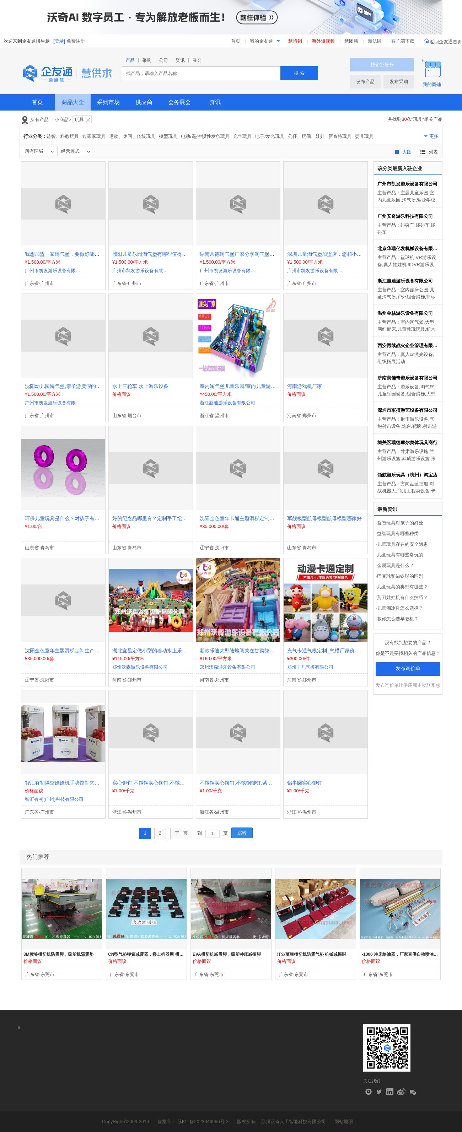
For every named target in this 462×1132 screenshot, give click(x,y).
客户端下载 (403, 41)
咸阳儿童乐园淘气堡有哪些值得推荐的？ (157, 254)
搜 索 (299, 73)
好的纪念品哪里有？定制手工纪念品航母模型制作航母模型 (177, 518)
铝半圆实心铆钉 (304, 783)
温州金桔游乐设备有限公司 (405, 313)
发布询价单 (408, 668)
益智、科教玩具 (63, 136)
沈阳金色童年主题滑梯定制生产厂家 (64, 650)
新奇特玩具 (339, 136)
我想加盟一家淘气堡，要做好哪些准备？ (69, 254)
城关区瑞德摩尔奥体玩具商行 (407, 442)
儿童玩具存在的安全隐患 (402, 544)
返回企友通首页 (443, 41)
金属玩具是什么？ (395, 565)
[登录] (59, 41)
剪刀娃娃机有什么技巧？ (402, 597)
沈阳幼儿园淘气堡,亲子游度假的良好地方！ (73, 386)
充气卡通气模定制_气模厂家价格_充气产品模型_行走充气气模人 (358, 650)
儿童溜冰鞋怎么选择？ (399, 608)
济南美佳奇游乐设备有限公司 (407, 378)
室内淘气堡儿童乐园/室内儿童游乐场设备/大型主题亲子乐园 (266, 386)
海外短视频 (323, 41)
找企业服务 (382, 64)
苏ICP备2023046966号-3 (203, 1121)
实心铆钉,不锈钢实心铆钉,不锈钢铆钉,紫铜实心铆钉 (169, 783)
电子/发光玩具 (269, 136)
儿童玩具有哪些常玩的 (399, 554)
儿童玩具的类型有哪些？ (402, 586)
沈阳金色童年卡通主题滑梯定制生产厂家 (244, 518)
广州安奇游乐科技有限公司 (405, 216)
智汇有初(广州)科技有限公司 (54, 799)
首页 (235, 41)
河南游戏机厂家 (304, 386)
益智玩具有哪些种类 (397, 533)
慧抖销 (295, 41)
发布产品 (365, 81)
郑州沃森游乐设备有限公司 (140, 667)
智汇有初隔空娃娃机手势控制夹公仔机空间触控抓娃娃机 (87, 783)
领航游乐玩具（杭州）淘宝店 (407, 475)
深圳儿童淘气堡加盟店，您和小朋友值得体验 (337, 254)
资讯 (215, 102)
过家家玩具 (94, 136)
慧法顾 (375, 41)
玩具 (79, 119)
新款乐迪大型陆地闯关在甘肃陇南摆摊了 (244, 650)
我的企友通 (261, 41)
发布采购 (399, 81)
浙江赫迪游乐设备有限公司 (227, 402)
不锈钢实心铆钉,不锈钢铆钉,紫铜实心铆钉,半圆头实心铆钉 (264, 783)
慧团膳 (351, 41)
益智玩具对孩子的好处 (399, 522)
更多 (434, 136)
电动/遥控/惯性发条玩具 (205, 136)
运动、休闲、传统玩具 (132, 136)
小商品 (62, 119)
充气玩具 (242, 136)
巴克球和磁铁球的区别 (399, 576)
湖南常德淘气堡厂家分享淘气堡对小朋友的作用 (252, 254)
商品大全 (72, 102)
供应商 (143, 102)
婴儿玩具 (364, 136)
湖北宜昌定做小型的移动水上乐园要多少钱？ (162, 650)
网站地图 (343, 1121)
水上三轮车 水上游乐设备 (140, 386)
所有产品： (41, 119)
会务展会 (179, 102)
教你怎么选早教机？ (397, 618)
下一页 (181, 833)
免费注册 (75, 41)
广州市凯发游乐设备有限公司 (55, 270)
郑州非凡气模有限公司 (310, 667)
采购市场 (108, 102)
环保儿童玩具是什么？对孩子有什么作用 (69, 518)
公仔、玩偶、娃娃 (306, 136)
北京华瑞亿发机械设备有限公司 (408, 248)
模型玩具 (168, 136)
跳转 (242, 832)
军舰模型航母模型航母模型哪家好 (324, 518)
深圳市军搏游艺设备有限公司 (407, 410)
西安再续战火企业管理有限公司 (408, 345)
